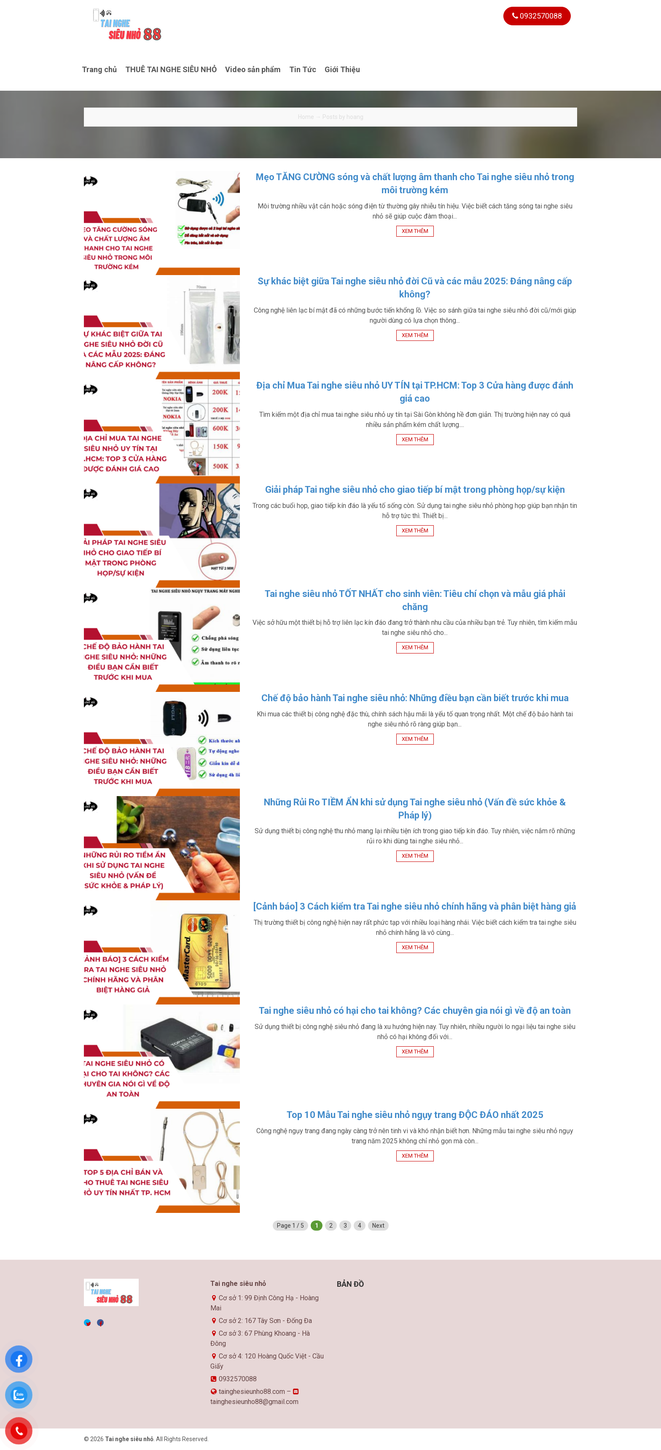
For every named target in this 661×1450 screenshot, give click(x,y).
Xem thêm (415, 231)
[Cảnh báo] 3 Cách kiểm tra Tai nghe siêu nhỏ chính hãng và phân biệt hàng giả (414, 906)
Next (378, 1225)
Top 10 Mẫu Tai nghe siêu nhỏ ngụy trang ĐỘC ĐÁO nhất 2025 (415, 1115)
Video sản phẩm (253, 69)
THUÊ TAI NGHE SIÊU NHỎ (171, 69)
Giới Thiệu (342, 69)
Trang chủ (99, 69)
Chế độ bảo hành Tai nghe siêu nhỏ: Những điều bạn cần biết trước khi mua (415, 698)
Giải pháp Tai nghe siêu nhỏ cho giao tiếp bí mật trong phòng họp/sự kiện (415, 489)
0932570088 (537, 15)
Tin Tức (302, 69)
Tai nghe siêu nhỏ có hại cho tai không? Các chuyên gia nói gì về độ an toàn (415, 1010)
